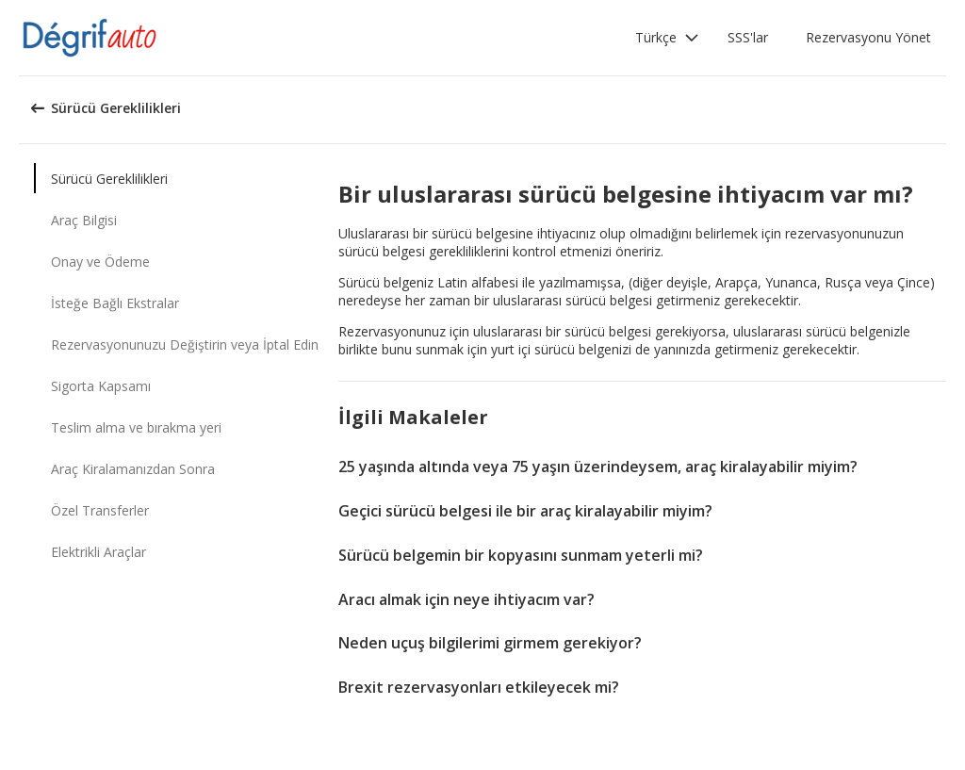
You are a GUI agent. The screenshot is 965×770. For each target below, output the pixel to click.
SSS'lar (748, 37)
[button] (667, 38)
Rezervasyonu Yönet (868, 37)
